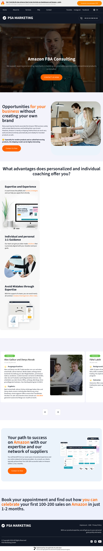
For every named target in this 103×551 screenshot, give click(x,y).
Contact (49, 10)
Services (28, 10)
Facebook (85, 10)
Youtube (69, 10)
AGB (89, 525)
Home (5, 10)
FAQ (38, 10)
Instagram (77, 10)
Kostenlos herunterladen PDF (89, 3)
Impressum (83, 525)
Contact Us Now (51, 77)
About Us (16, 10)
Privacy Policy (96, 525)
